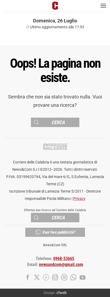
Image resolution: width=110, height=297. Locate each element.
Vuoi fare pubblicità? (55, 232)
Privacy (79, 198)
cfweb (61, 293)
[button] (103, 5)
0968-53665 (63, 258)
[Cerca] (55, 122)
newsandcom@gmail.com (61, 264)
